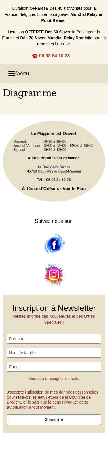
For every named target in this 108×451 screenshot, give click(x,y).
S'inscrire (54, 419)
